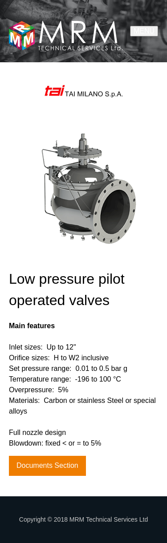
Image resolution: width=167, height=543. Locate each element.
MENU (144, 31)
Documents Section (47, 465)
